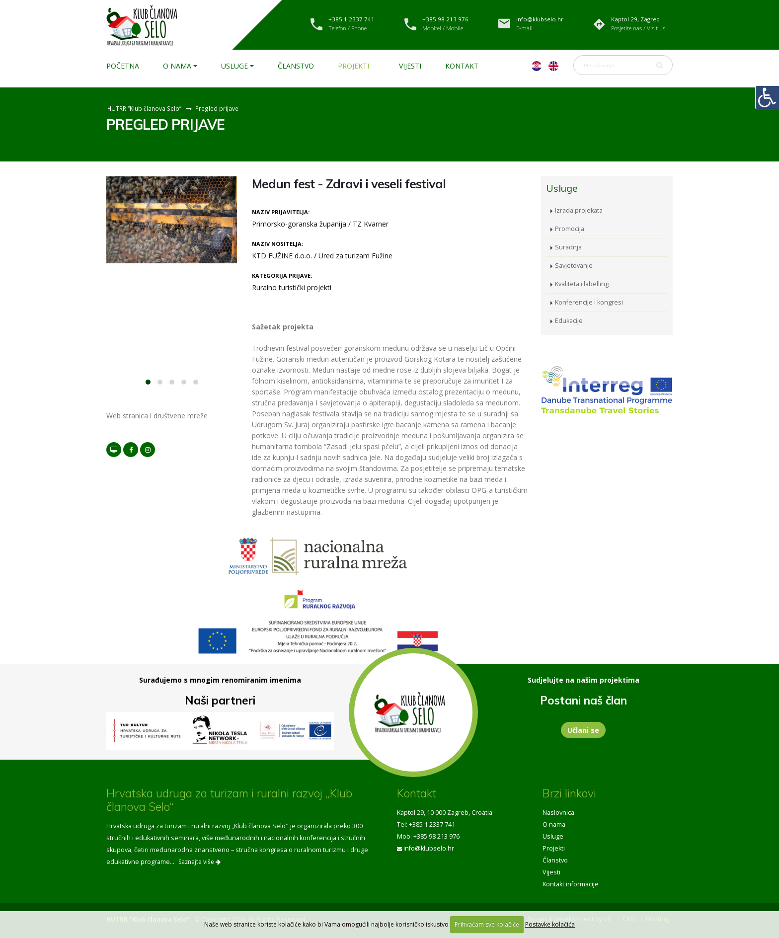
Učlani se (583, 730)
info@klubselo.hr (428, 848)
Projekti (353, 66)
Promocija (569, 229)
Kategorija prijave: (282, 275)
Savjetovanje (574, 265)
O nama (177, 66)
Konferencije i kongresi (589, 302)
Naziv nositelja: (277, 243)
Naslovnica (558, 812)
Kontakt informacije (571, 884)
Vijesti (410, 66)
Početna (122, 66)
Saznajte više (199, 862)
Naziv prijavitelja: (281, 212)
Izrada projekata (579, 210)
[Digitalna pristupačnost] (767, 97)
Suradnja (568, 247)
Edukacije (569, 320)
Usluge (234, 66)
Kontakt (461, 66)
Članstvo (296, 66)
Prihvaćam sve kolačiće (487, 924)
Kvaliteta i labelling (582, 284)
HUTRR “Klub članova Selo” (144, 108)
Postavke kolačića (550, 924)
